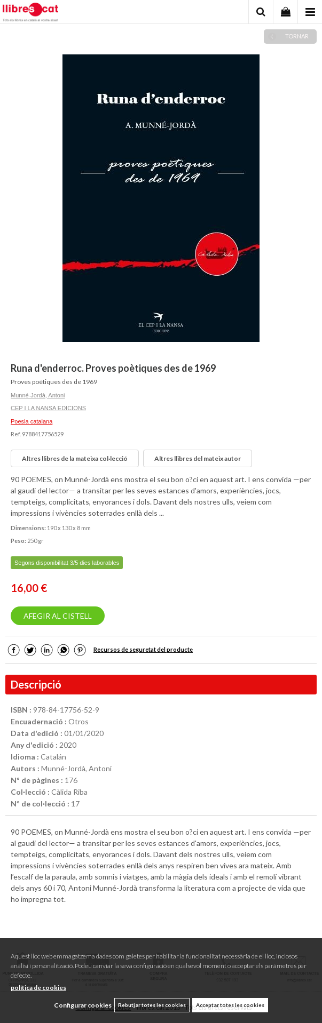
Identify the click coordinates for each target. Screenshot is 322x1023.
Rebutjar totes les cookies (152, 1005)
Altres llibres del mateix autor (197, 458)
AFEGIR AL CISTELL (57, 615)
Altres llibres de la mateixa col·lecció (75, 458)
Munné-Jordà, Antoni (38, 395)
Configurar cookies (83, 1005)
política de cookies (38, 988)
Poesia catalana (31, 421)
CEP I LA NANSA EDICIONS (48, 408)
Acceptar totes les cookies (230, 1005)
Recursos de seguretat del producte (143, 649)
